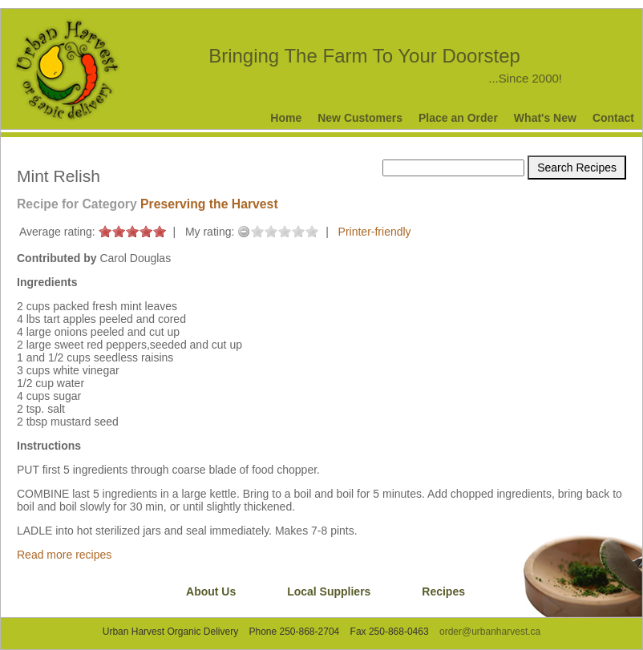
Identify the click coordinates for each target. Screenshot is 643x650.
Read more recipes (64, 554)
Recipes (443, 591)
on (105, 231)
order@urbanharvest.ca (489, 631)
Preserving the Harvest (209, 204)
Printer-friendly (374, 231)
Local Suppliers (328, 591)
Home (285, 117)
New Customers (359, 117)
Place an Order (458, 117)
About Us (211, 591)
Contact (613, 117)
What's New (545, 117)
